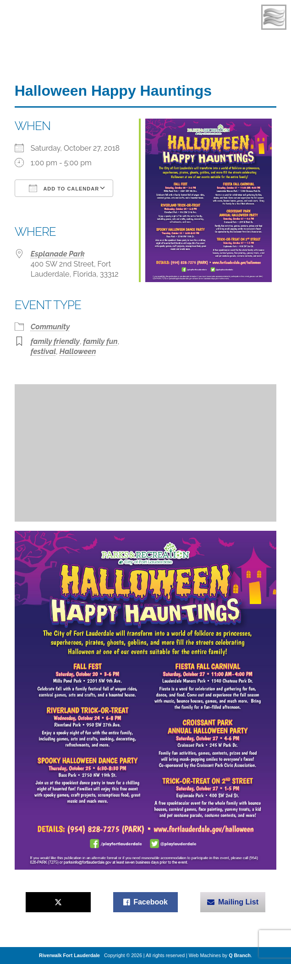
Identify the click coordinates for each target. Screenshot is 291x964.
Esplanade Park (58, 254)
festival (43, 351)
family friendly (55, 341)
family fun (100, 341)
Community (50, 326)
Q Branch (240, 955)
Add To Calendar (64, 188)
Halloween (78, 351)
